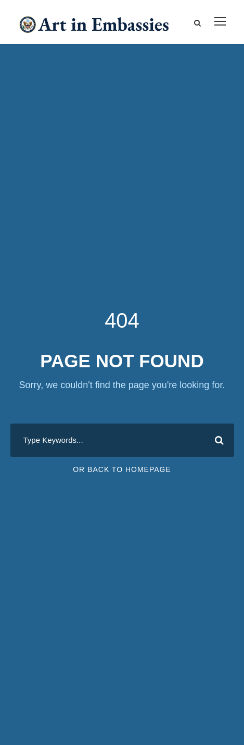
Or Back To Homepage (122, 469)
